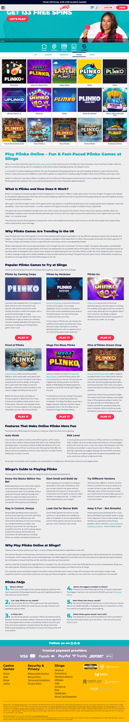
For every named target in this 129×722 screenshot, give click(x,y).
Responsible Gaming (38, 673)
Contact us (60, 686)
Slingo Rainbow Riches (59, 707)
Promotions (61, 673)
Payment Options (64, 676)
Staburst (41, 709)
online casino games (43, 164)
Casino (84, 50)
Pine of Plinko (64, 143)
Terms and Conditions (39, 680)
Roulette (48, 55)
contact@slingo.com (40, 716)
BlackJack (64, 55)
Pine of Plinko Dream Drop (14, 143)
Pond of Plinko (89, 143)
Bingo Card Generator (66, 696)
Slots (64, 50)
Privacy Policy (35, 683)
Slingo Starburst (97, 707)
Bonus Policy (34, 677)
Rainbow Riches (18, 709)
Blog (57, 690)
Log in (108, 7)
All (35, 55)
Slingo (54, 50)
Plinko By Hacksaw (90, 113)
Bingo (74, 50)
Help (57, 683)
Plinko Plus (14, 85)
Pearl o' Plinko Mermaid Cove (115, 114)
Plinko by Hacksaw (54, 303)
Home (44, 50)
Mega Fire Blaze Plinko (39, 85)
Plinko (79, 55)
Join (122, 7)
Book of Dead (30, 709)
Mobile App (60, 693)
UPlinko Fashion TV (14, 113)
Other (92, 55)
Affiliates (59, 680)
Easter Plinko (64, 85)
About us (59, 670)
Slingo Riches (111, 707)
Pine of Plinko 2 (39, 143)
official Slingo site (20, 705)
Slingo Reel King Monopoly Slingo (79, 707)
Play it (23, 337)
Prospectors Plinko (115, 143)
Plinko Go (39, 113)
